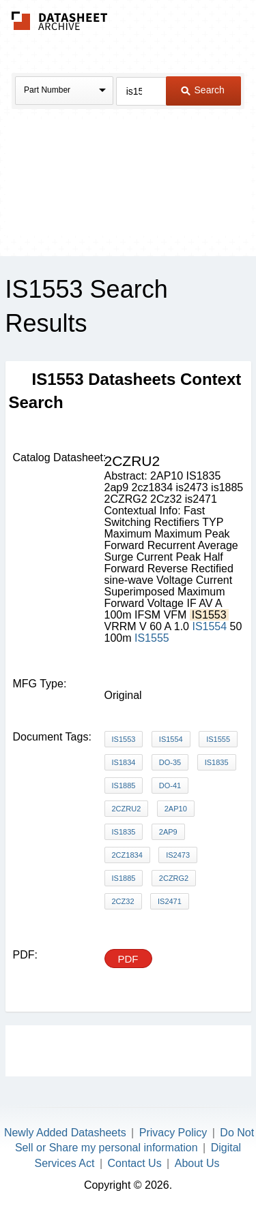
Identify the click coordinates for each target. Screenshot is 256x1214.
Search (203, 89)
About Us (197, 1163)
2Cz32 (123, 901)
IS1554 (209, 626)
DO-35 (170, 762)
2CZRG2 (173, 878)
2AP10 (176, 809)
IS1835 (217, 762)
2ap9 (168, 832)
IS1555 (151, 638)
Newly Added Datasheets (65, 1132)
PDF (128, 959)
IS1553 (124, 739)
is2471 (170, 901)
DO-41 (170, 785)
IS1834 (124, 762)
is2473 (178, 855)
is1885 (124, 878)
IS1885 (124, 785)
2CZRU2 (126, 809)
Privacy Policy (173, 1132)
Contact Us (135, 1163)
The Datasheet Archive (60, 21)
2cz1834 (127, 855)
